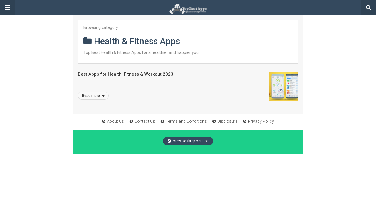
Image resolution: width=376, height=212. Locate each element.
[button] (7, 7)
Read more (93, 96)
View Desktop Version (188, 141)
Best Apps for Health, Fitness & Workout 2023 (125, 74)
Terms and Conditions (184, 121)
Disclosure (224, 121)
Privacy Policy (258, 121)
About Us (113, 121)
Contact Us (142, 121)
